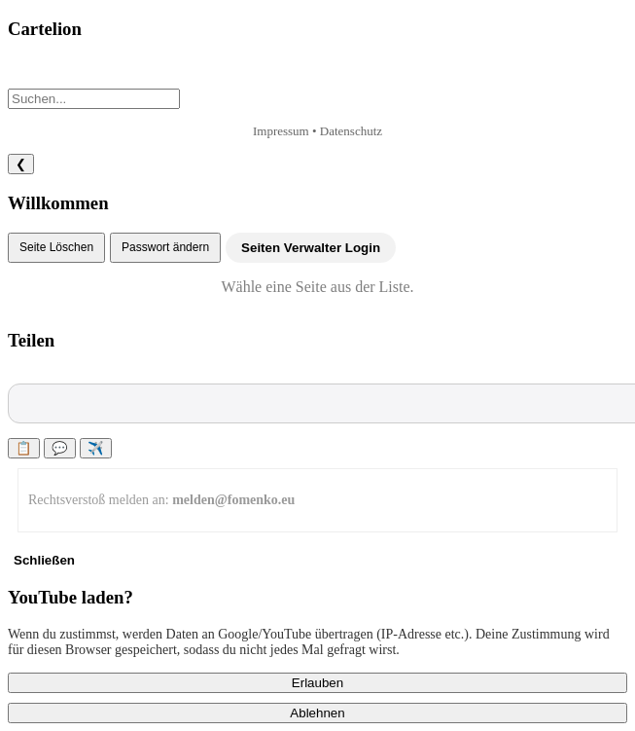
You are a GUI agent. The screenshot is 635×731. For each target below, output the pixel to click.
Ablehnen (317, 713)
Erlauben (317, 683)
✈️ (96, 448)
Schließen (44, 560)
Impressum (281, 131)
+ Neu (42, 73)
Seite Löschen (56, 247)
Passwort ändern (165, 247)
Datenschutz (351, 131)
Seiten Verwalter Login (310, 247)
